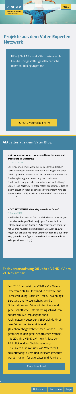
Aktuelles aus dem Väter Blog (27, 142)
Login (69, 389)
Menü (66, 7)
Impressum (56, 389)
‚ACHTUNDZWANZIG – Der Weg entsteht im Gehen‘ (33, 209)
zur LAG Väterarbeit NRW (34, 123)
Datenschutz (39, 389)
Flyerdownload (36, 366)
